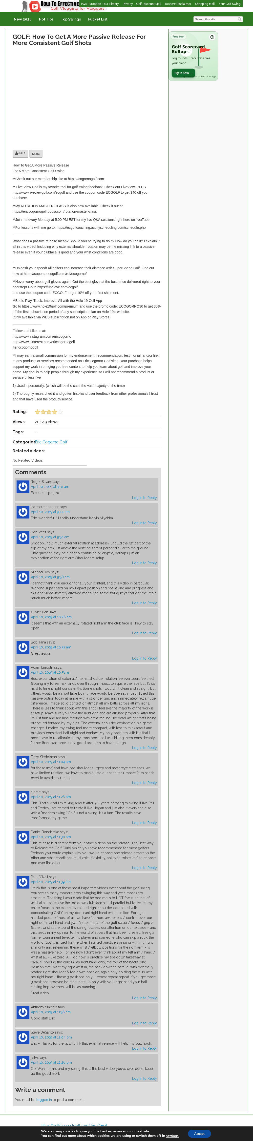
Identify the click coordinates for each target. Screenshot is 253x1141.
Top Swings (71, 19)
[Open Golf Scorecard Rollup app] (193, 56)
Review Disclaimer (178, 4)
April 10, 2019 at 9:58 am (50, 577)
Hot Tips (46, 19)
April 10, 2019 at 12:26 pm (51, 1062)
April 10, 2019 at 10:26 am (51, 617)
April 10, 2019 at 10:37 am (51, 647)
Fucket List (97, 19)
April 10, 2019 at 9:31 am (50, 487)
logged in (44, 1100)
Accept (199, 1133)
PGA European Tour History (100, 4)
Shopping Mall (205, 4)
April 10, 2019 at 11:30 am (51, 837)
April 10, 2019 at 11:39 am (51, 882)
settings (171, 1135)
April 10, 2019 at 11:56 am (51, 1012)
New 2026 (23, 19)
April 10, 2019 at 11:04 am (51, 762)
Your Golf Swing (230, 4)
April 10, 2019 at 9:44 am (50, 512)
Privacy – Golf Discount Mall (142, 4)
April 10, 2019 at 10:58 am (51, 672)
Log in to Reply (144, 498)
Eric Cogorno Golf (51, 442)
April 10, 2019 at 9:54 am (50, 537)
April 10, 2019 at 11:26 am (51, 797)
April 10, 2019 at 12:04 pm (51, 1037)
